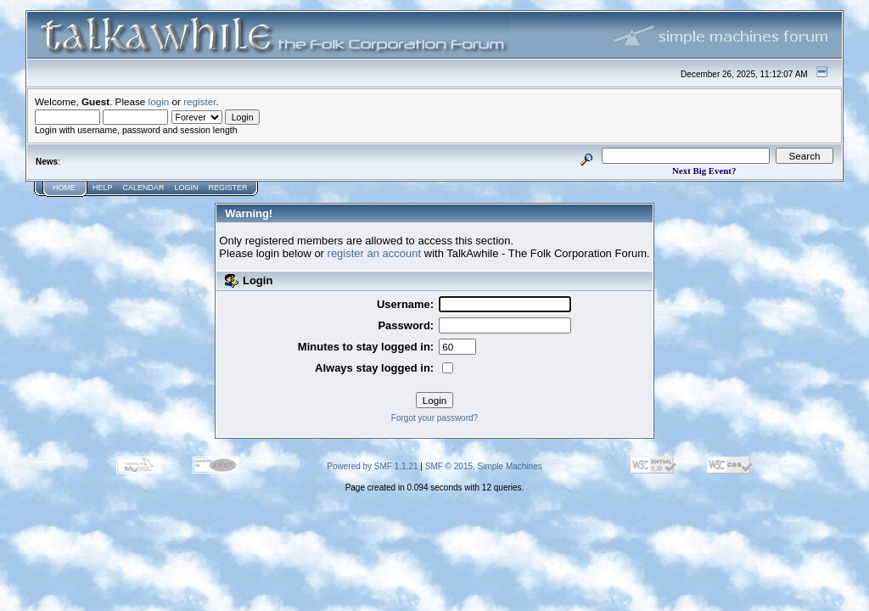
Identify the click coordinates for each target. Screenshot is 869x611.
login (159, 101)
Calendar (144, 187)
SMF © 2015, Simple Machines (483, 466)
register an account (375, 253)
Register (228, 187)
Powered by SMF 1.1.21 (372, 466)
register (199, 101)
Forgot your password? (434, 418)
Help (103, 187)
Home (64, 187)
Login (187, 187)
